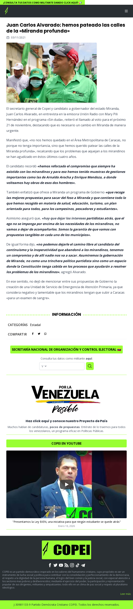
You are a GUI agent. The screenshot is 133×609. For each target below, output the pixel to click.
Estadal (35, 325)
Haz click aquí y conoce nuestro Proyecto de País (66, 421)
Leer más (125, 594)
